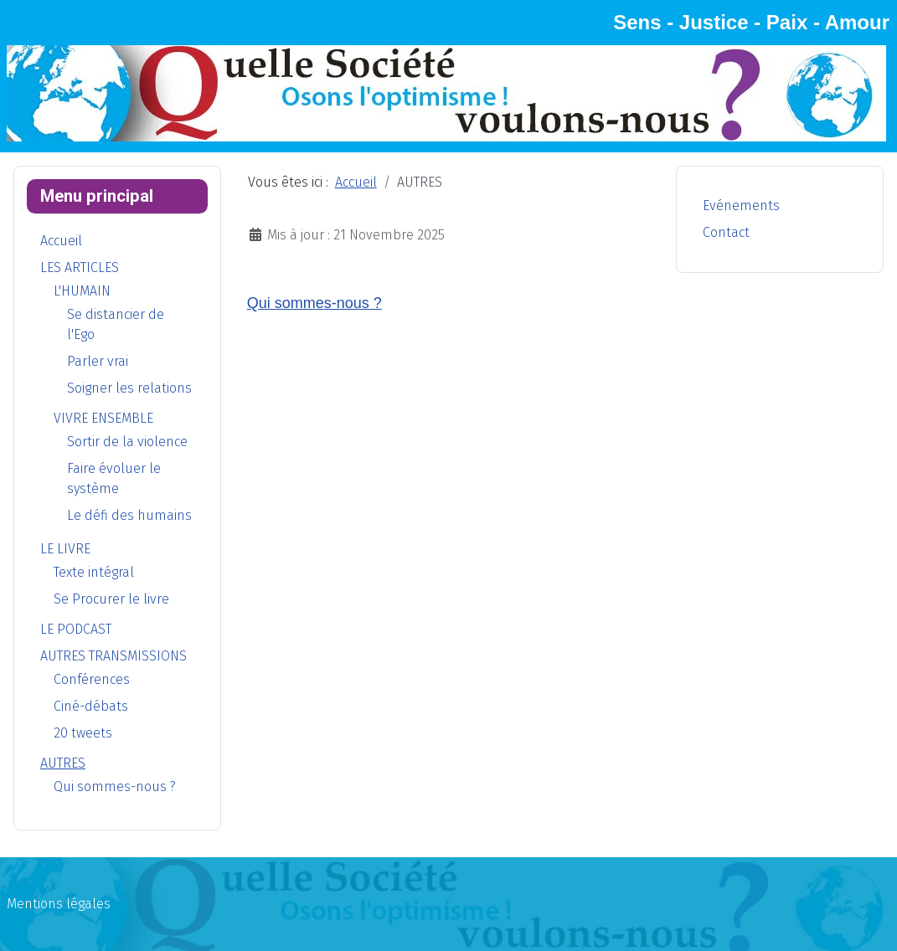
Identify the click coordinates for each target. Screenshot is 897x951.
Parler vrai (97, 361)
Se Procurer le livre (111, 599)
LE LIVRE (65, 549)
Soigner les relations (129, 388)
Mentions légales (59, 904)
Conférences (92, 679)
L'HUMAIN (82, 291)
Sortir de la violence (127, 442)
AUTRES (62, 763)
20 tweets (83, 733)
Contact (726, 232)
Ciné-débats (91, 706)
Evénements (741, 205)
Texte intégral (94, 572)
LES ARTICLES (79, 267)
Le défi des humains (129, 515)
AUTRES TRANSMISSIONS (113, 656)
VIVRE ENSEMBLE (103, 418)
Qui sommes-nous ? (115, 786)
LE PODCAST (75, 629)
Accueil (61, 241)
